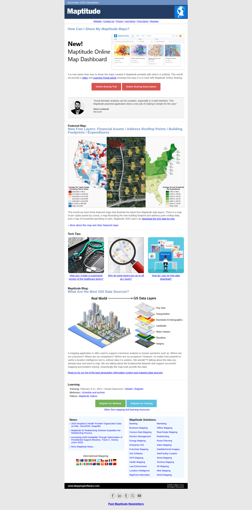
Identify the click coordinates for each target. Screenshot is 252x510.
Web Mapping (164, 470)
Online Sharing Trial (106, 86)
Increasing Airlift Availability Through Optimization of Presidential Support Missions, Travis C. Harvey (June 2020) (96, 440)
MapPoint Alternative (140, 475)
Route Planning (164, 440)
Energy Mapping (138, 440)
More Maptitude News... (83, 446)
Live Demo (130, 21)
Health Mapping (137, 462)
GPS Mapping (136, 457)
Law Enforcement (138, 466)
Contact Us (108, 21)
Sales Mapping (164, 445)
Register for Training (141, 403)
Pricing (119, 21)
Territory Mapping (165, 462)
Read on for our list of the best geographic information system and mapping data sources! (115, 372)
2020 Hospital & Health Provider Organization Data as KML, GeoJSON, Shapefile (96, 424)
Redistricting (163, 436)
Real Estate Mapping (167, 432)
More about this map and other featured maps (94, 225)
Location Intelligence (140, 470)
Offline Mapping (164, 428)
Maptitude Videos (88, 396)
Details (129, 389)
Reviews (154, 21)
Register (138, 389)
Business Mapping (139, 428)
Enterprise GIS (137, 445)
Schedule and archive (93, 392)
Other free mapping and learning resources (127, 409)
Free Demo (142, 21)
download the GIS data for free (158, 218)
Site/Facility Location (167, 453)
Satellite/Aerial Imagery (168, 449)
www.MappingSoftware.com (84, 486)
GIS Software (136, 453)
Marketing (162, 423)
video (85, 77)
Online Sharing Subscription (141, 86)
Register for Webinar (110, 403)
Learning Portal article (104, 77)
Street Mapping (164, 457)
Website (97, 21)
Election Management (140, 436)
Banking (134, 423)
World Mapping (164, 475)
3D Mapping (163, 466)
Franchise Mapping (139, 449)
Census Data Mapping (141, 432)
